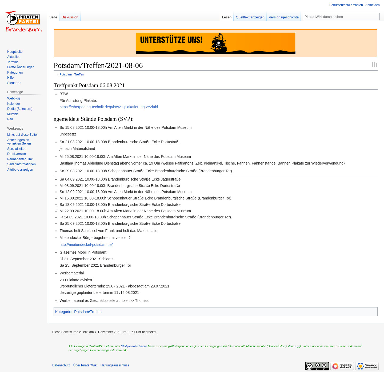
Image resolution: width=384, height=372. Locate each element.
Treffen (79, 74)
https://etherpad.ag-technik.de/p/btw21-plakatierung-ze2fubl (108, 107)
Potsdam (65, 74)
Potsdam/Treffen (88, 312)
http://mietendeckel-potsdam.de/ (86, 244)
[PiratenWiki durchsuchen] (341, 16)
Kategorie (63, 312)
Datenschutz (61, 365)
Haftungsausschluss (115, 365)
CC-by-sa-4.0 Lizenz (134, 346)
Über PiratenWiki (85, 365)
